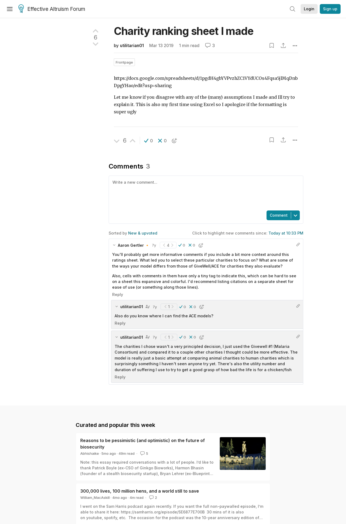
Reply (117, 294)
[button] (148, 140)
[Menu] (9, 8)
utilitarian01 (132, 45)
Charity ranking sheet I (183, 31)
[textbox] (205, 192)
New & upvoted (142, 233)
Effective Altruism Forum (51, 9)
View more (86, 441)
